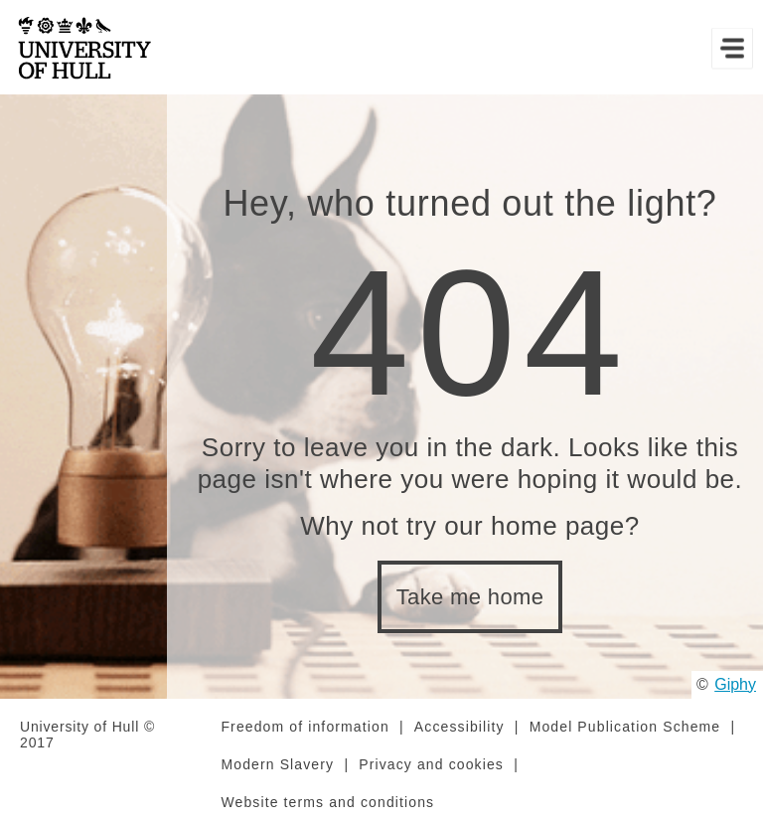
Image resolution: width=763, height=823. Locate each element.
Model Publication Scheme (625, 727)
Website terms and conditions (327, 802)
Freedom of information (304, 727)
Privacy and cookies (431, 764)
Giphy (735, 684)
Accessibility (459, 727)
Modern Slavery (277, 764)
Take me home (470, 596)
